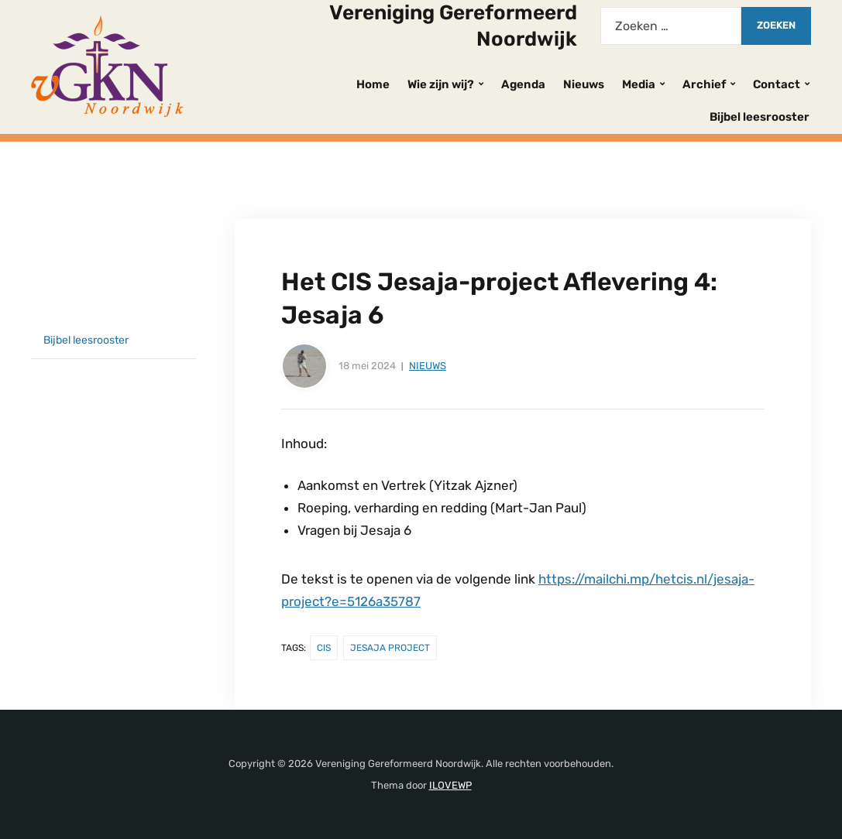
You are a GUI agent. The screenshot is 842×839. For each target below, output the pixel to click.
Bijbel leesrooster (759, 117)
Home (373, 84)
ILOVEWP (450, 785)
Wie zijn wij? (440, 84)
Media (638, 84)
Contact (776, 84)
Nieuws (583, 84)
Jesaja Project (390, 647)
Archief (704, 84)
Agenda (523, 84)
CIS (324, 647)
